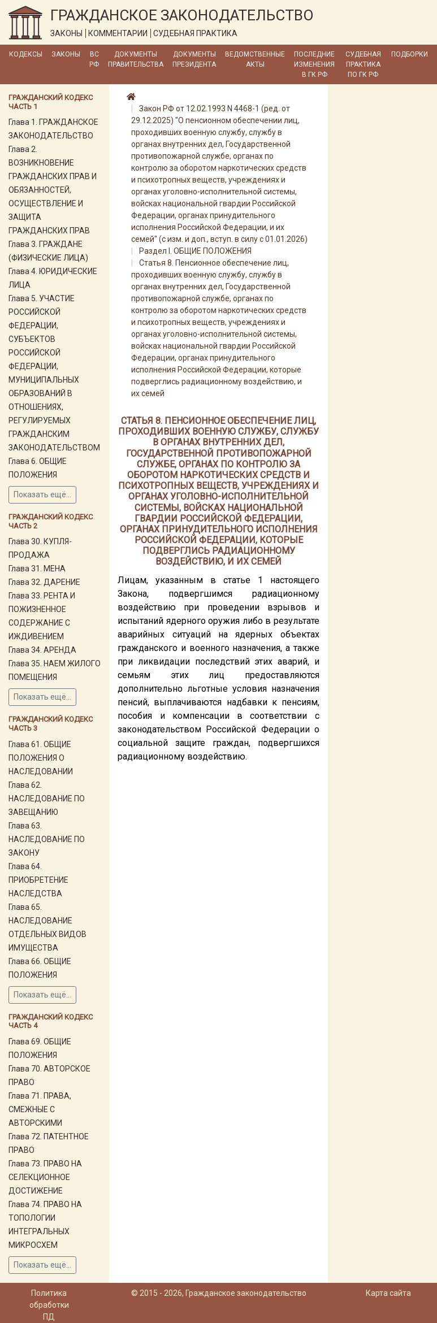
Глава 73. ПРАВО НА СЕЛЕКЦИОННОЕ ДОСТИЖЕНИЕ (45, 1177)
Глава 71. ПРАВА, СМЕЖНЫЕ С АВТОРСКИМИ (39, 1109)
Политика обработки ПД (49, 1305)
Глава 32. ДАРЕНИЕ (44, 582)
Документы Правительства (135, 59)
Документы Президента (194, 59)
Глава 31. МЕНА (37, 568)
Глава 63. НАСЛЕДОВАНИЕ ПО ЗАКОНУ (46, 839)
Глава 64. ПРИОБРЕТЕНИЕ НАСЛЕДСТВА (38, 880)
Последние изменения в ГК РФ (314, 64)
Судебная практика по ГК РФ (363, 64)
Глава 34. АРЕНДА (42, 649)
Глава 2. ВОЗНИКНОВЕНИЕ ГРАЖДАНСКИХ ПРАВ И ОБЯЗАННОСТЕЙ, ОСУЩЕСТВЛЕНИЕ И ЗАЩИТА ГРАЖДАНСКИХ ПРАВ (52, 190)
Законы (65, 54)
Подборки (409, 54)
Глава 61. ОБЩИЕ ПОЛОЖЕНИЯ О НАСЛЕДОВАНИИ (40, 758)
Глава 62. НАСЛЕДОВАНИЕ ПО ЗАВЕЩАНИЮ (46, 798)
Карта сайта (388, 1293)
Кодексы (25, 54)
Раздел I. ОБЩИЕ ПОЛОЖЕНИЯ (195, 250)
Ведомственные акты (255, 59)
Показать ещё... (42, 494)
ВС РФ (94, 59)
